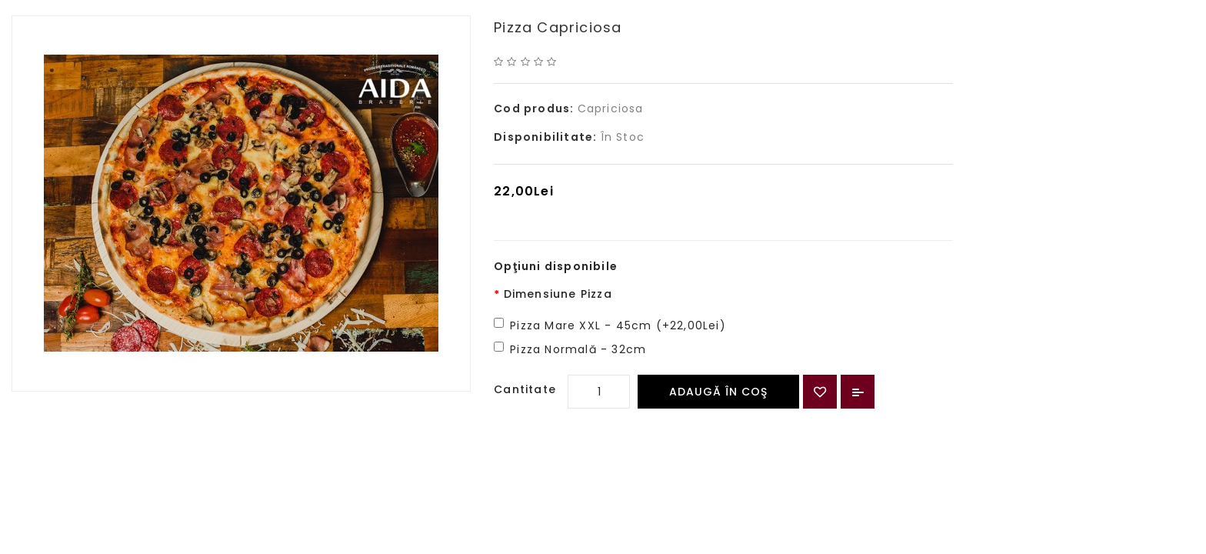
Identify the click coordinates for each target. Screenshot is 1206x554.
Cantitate (525, 389)
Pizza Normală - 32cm (578, 349)
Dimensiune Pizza (558, 294)
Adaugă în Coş (718, 391)
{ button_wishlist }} (820, 392)
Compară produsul (858, 392)
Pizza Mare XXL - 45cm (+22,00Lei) (618, 325)
